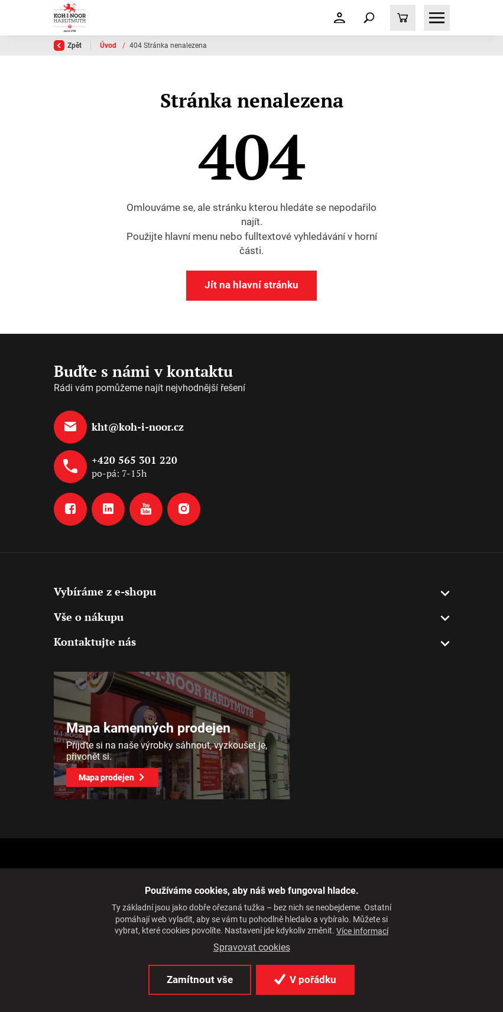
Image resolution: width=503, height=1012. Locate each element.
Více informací (362, 931)
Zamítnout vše (200, 979)
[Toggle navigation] (369, 18)
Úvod (109, 45)
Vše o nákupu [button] (89, 617)
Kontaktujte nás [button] (95, 642)
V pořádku (305, 979)
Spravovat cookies (251, 947)
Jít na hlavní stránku (251, 285)
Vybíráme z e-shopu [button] (105, 591)
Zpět (68, 45)
